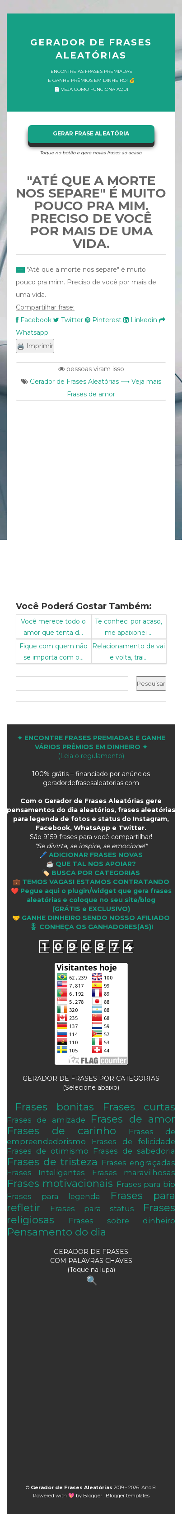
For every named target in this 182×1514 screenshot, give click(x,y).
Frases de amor (132, 1119)
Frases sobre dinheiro (122, 1220)
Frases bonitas (54, 1107)
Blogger (93, 1495)
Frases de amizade (46, 1119)
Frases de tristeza (52, 1161)
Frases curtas (139, 1107)
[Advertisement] (91, 495)
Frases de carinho (61, 1130)
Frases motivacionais (60, 1183)
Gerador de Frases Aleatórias (91, 49)
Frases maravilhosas (133, 1172)
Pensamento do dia (56, 1232)
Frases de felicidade (133, 1141)
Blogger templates (127, 1495)
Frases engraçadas (138, 1162)
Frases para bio (146, 1184)
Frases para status (92, 1208)
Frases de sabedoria (134, 1150)
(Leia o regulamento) (91, 747)
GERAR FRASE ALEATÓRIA (91, 133)
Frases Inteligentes (46, 1172)
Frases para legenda (53, 1196)
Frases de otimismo (48, 1150)
